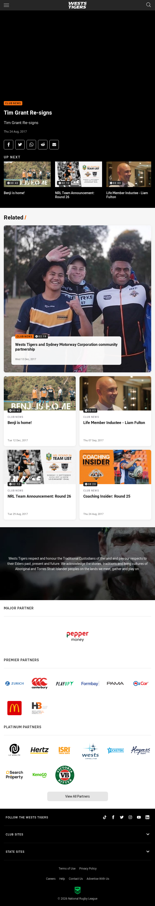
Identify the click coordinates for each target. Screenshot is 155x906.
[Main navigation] (6, 5)
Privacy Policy (88, 868)
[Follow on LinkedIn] (147, 817)
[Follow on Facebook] (113, 817)
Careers (51, 878)
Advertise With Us (98, 878)
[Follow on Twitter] (122, 817)
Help (62, 878)
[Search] (148, 5)
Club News (13, 103)
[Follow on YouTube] (139, 817)
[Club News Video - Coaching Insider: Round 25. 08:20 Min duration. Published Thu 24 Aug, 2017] (115, 485)
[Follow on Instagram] (130, 817)
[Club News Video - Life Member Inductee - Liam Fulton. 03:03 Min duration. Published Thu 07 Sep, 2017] (115, 411)
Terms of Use (67, 868)
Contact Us (76, 878)
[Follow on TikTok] (105, 817)
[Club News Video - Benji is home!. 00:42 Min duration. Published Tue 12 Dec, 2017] (40, 411)
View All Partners (77, 796)
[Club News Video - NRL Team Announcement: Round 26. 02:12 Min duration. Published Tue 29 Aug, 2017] (40, 485)
